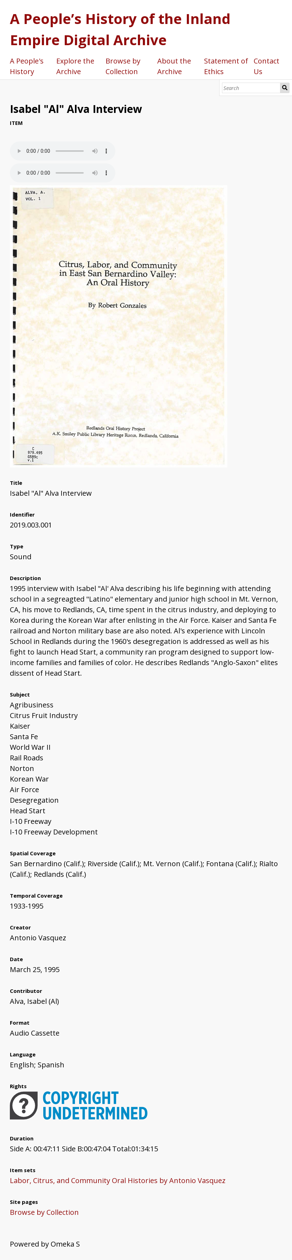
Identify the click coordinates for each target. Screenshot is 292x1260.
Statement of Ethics (226, 66)
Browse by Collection (123, 66)
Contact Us (266, 66)
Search (285, 88)
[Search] (251, 88)
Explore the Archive (75, 66)
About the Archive (174, 66)
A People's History (27, 66)
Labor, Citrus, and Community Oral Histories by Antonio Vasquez (118, 1180)
